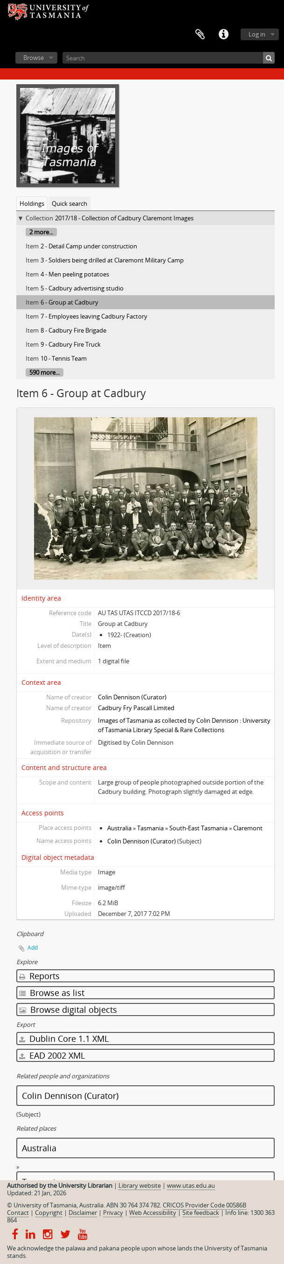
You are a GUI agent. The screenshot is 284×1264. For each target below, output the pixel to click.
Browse (33, 57)
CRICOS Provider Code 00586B (204, 1205)
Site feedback (200, 1212)
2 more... (41, 232)
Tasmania (150, 828)
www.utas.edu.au (191, 1185)
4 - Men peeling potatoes (75, 274)
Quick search (69, 203)
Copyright (48, 1212)
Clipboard (200, 34)
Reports (39, 975)
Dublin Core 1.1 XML (64, 1038)
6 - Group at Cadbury (69, 302)
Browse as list (51, 992)
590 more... (44, 372)
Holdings (32, 203)
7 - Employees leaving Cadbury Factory (94, 316)
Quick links (223, 34)
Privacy (113, 1212)
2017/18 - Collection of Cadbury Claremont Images (124, 218)
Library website (139, 1185)
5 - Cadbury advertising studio (82, 288)
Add (33, 948)
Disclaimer (83, 1212)
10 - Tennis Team (64, 358)
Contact (18, 1212)
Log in (257, 34)
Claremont (248, 828)
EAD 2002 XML (52, 1055)
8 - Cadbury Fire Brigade (73, 330)
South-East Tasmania (198, 828)
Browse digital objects (68, 1009)
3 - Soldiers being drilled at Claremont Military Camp (112, 260)
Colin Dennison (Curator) (132, 697)
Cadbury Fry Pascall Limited (136, 708)
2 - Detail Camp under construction (89, 246)
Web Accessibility (152, 1212)
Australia (119, 828)
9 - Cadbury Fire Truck (71, 344)
